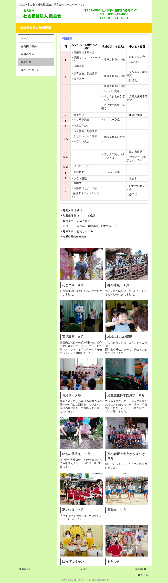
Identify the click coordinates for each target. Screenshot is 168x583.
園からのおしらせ (31, 70)
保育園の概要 (29, 46)
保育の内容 (27, 54)
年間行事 (26, 62)
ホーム (25, 38)
